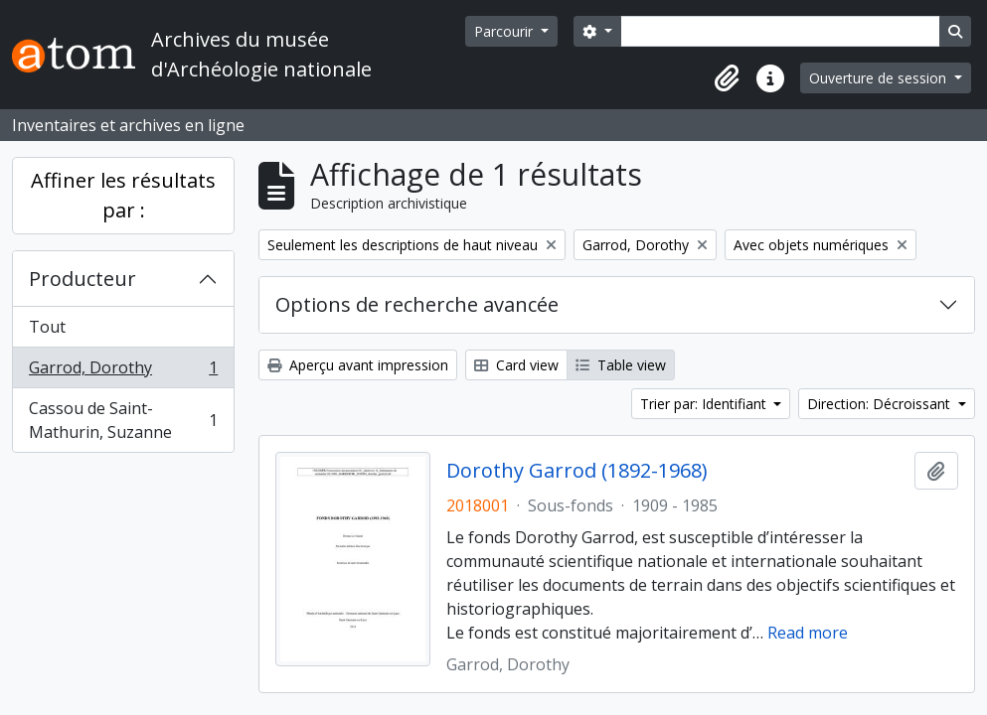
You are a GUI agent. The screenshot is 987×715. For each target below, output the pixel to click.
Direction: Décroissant (880, 403)
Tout (47, 327)
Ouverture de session (879, 78)
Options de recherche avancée (417, 304)
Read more (807, 633)
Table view (621, 365)
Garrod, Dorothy (123, 372)
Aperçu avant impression (357, 365)
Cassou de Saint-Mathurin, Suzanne (123, 420)
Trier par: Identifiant (705, 403)
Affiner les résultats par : (123, 195)
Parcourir (505, 31)
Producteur (82, 278)
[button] (726, 78)
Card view (516, 365)
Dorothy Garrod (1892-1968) (577, 471)
